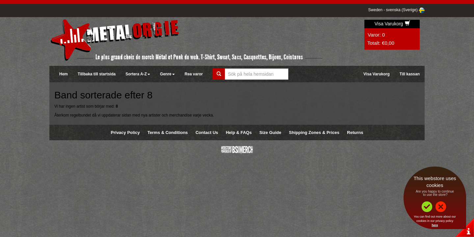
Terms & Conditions (167, 132)
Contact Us (207, 132)
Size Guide (270, 132)
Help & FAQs (239, 132)
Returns (355, 132)
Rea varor (194, 74)
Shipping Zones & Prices (314, 132)
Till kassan (410, 74)
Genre (167, 74)
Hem (63, 74)
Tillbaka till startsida (97, 74)
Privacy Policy (125, 132)
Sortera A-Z (137, 74)
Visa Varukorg (392, 23)
